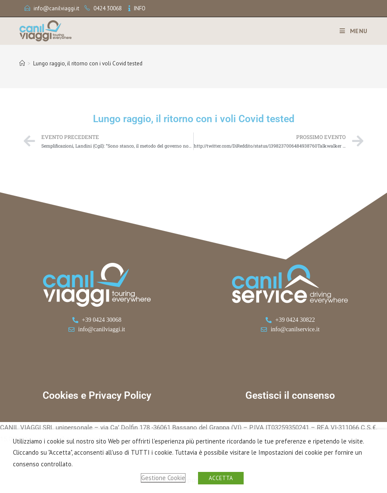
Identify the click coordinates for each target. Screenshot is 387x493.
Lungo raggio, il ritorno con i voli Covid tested (87, 63)
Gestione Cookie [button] (163, 478)
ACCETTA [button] (221, 478)
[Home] (22, 63)
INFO (140, 8)
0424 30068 (107, 8)
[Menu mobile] (350, 31)
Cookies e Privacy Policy (97, 395)
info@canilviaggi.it (56, 8)
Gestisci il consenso (290, 395)
